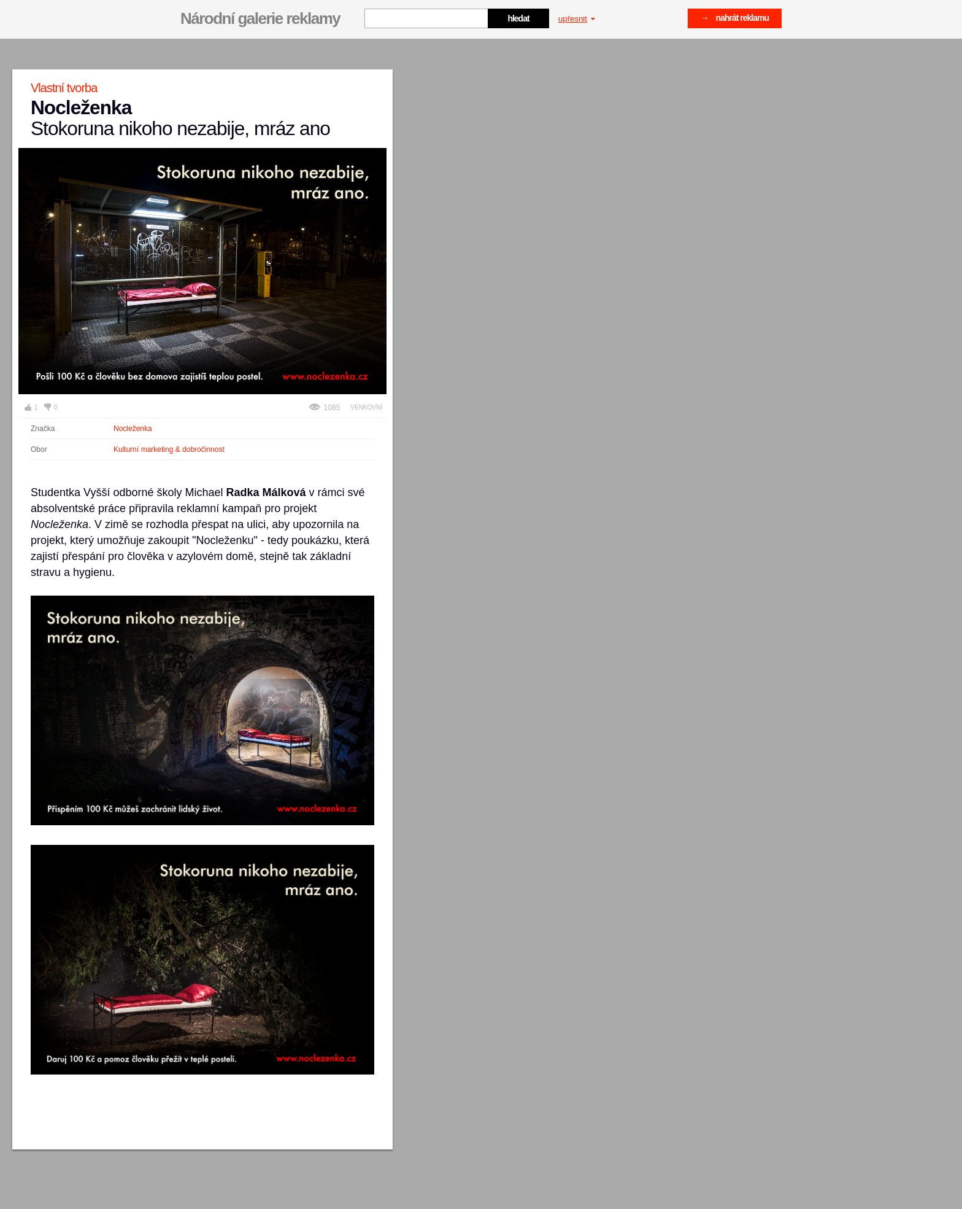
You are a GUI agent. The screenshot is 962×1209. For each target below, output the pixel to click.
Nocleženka (133, 428)
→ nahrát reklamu (735, 18)
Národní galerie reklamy (260, 18)
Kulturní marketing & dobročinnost (169, 449)
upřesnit (576, 18)
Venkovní (366, 407)
